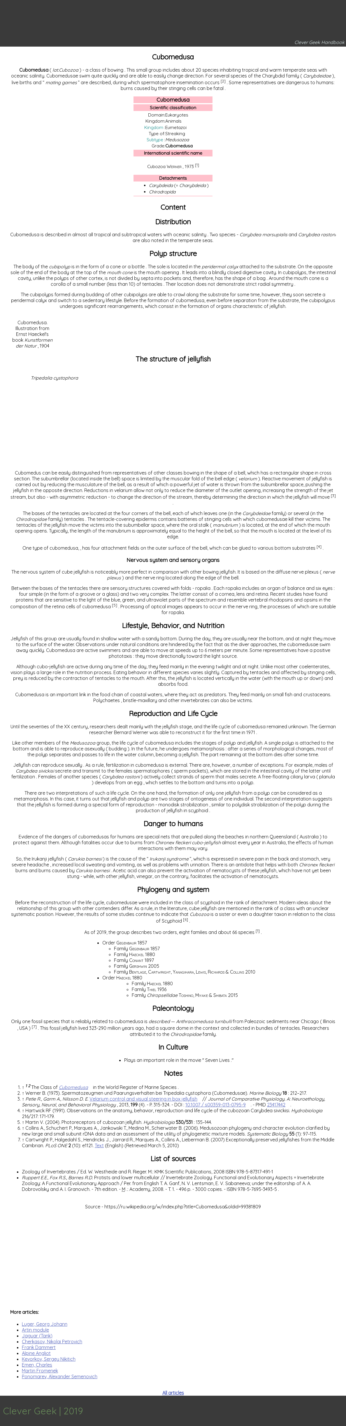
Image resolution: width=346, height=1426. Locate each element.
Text (99, 1145)
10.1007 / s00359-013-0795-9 (215, 1105)
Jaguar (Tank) (37, 1336)
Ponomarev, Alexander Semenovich (59, 1376)
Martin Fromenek (40, 1371)
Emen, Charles (37, 1365)
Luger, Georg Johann (44, 1324)
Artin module (35, 1330)
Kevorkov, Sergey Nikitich (48, 1359)
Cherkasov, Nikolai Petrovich (52, 1341)
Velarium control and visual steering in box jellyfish (143, 1099)
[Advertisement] (173, 424)
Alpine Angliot (36, 1353)
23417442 (276, 1105)
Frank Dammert (39, 1347)
